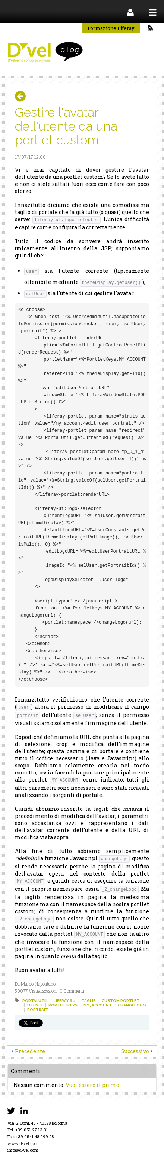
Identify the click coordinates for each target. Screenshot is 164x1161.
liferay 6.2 (65, 1001)
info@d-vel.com (22, 1150)
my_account (97, 1005)
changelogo (132, 1005)
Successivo (135, 1051)
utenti (34, 1005)
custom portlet (120, 1001)
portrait (37, 1010)
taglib (89, 1001)
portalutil (35, 1001)
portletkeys (63, 1005)
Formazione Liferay (111, 28)
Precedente (30, 1051)
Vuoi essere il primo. (93, 1084)
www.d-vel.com (23, 1143)
